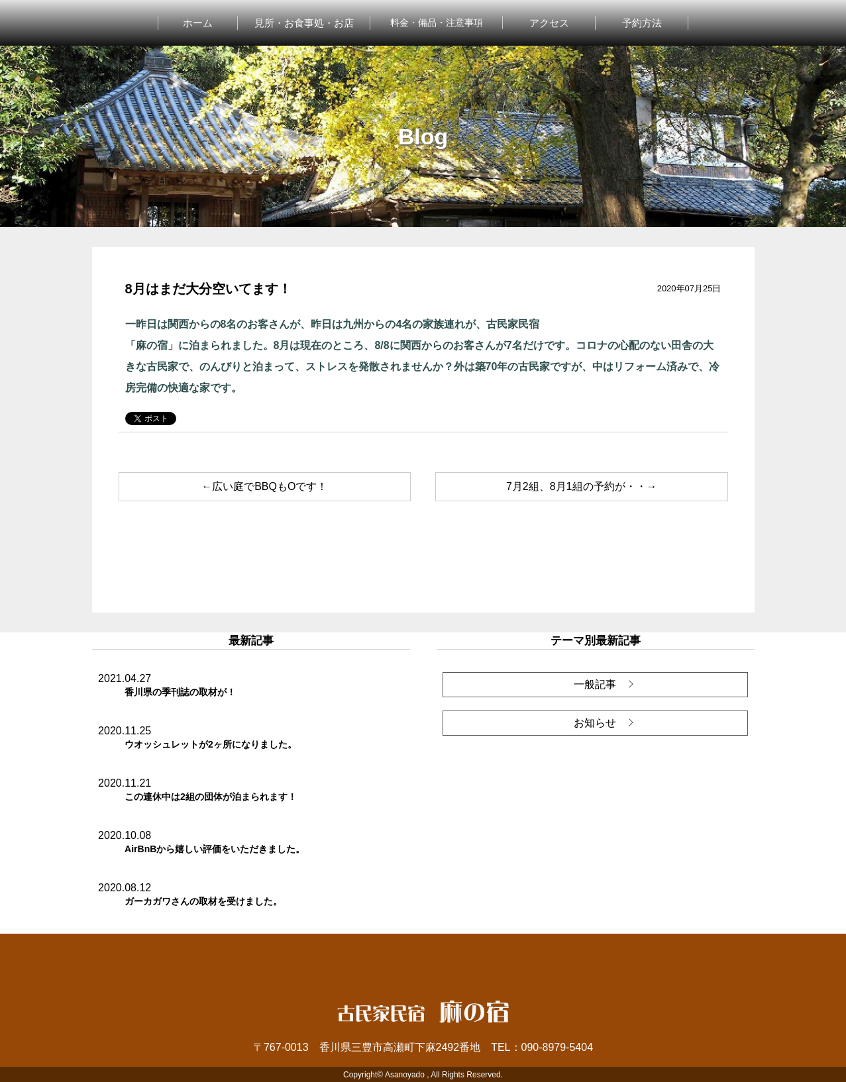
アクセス (549, 23)
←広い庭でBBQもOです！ (264, 486)
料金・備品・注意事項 (436, 22)
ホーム (198, 23)
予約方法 (642, 23)
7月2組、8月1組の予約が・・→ (581, 486)
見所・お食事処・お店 (304, 23)
